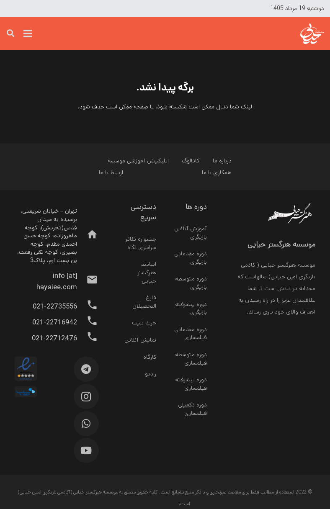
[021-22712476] (87, 339)
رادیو (150, 374)
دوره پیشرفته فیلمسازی (191, 383)
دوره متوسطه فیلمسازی (191, 358)
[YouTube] (86, 450)
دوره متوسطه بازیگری (191, 283)
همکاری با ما (217, 172)
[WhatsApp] (86, 423)
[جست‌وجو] (10, 33)
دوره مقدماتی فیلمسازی (190, 333)
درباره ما (222, 161)
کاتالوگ (190, 161)
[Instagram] (86, 396)
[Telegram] (86, 369)
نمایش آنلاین (140, 340)
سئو (144, 503)
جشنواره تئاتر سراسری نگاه (140, 243)
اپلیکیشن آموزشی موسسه (138, 161)
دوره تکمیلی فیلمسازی (192, 409)
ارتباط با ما (111, 172)
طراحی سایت (165, 503)
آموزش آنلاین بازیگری (190, 232)
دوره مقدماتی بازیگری (190, 257)
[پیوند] (297, 33)
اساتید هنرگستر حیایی (146, 272)
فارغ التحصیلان (144, 301)
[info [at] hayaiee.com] (87, 282)
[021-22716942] (87, 323)
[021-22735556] (87, 307)
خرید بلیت (144, 323)
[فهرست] (27, 33)
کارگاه (149, 357)
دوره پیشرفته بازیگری (191, 308)
